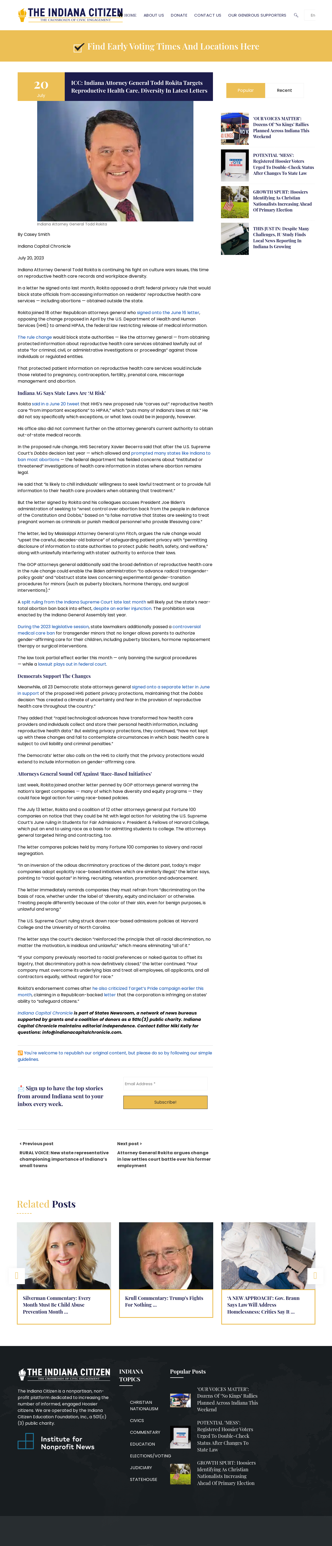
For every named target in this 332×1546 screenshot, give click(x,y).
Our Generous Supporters (257, 15)
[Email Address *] (165, 1083)
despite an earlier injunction (122, 608)
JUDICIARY (141, 1468)
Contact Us (208, 15)
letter (110, 995)
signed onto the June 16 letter (168, 313)
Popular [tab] (246, 90)
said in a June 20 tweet (55, 404)
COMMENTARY (145, 1432)
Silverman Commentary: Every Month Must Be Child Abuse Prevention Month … (57, 1305)
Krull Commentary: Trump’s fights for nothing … (164, 1301)
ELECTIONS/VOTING (150, 1456)
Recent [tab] (284, 90)
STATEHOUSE (143, 1479)
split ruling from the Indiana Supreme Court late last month (84, 602)
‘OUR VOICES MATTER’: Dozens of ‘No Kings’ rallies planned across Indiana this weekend (281, 127)
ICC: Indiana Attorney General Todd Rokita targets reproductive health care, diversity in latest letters (139, 86)
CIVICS (137, 1420)
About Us (154, 15)
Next (315, 1276)
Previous (17, 1276)
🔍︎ (296, 15)
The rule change (35, 337)
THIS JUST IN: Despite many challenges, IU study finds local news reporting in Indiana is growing (281, 237)
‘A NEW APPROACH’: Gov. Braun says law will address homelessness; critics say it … (263, 1305)
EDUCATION (142, 1444)
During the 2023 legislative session (53, 627)
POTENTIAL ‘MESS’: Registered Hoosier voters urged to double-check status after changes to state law (283, 164)
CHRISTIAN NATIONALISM (144, 1405)
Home (130, 15)
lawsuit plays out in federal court (72, 664)
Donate (179, 15)
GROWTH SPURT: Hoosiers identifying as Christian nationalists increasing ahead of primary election (282, 201)
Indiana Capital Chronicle (45, 1013)
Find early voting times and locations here (173, 46)
